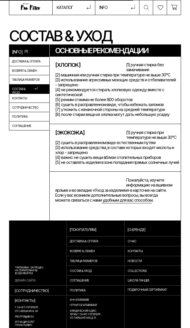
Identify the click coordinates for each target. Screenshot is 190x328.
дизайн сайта (25, 280)
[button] (117, 7)
